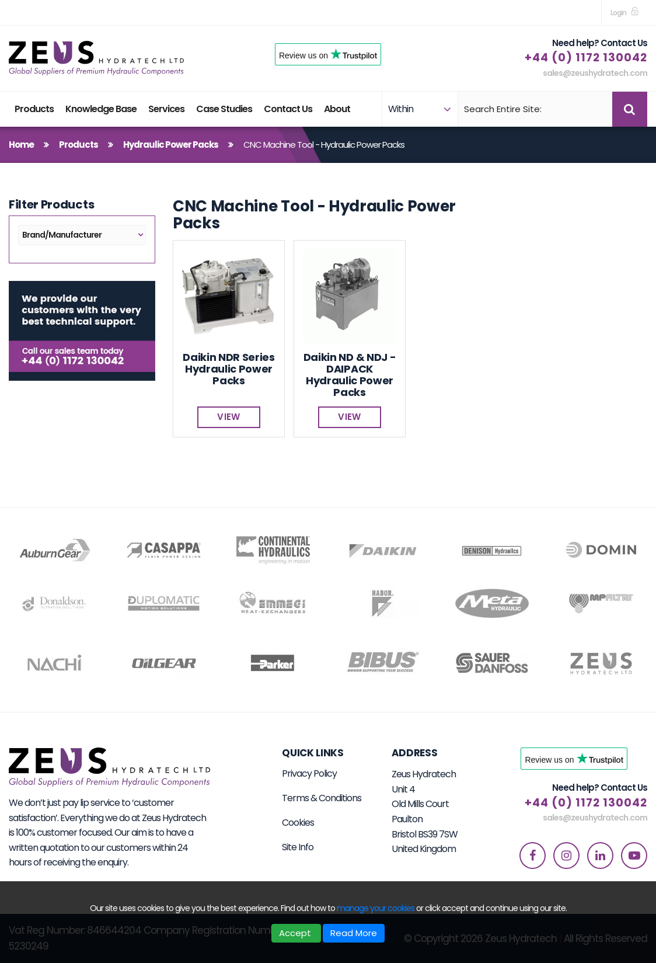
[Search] (534, 109)
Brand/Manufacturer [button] (62, 235)
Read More (353, 933)
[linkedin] (600, 855)
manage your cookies (375, 908)
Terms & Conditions (321, 798)
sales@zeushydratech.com (595, 73)
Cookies (298, 822)
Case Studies (224, 109)
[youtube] (634, 855)
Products (34, 109)
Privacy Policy (309, 773)
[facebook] (532, 855)
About (337, 109)
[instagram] (566, 855)
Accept (296, 933)
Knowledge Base (101, 109)
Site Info (297, 847)
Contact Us (288, 109)
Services (166, 109)
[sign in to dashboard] (624, 13)
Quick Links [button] (312, 753)
